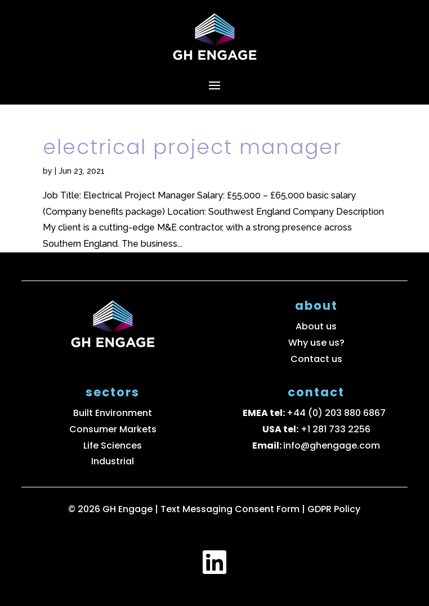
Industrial (112, 461)
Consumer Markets (113, 429)
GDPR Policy (333, 509)
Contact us (316, 358)
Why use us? (316, 342)
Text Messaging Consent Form (231, 509)
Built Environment (112, 412)
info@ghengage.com (331, 445)
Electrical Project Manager (192, 147)
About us (316, 326)
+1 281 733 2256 (335, 429)
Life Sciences (112, 445)
